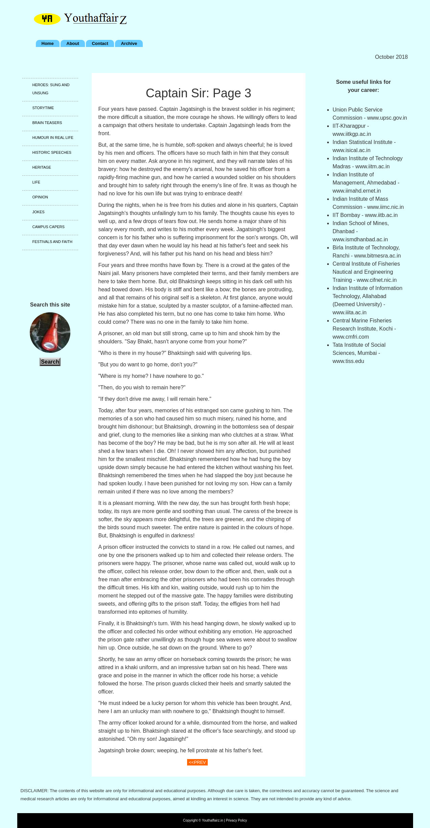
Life (36, 182)
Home (48, 43)
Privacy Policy (236, 820)
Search (50, 362)
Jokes (38, 212)
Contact (100, 43)
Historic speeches (51, 152)
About (72, 43)
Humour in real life (52, 138)
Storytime (43, 108)
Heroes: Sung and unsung (51, 89)
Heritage (41, 167)
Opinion (40, 197)
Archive (129, 43)
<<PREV (197, 762)
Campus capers (48, 227)
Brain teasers (47, 123)
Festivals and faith (52, 242)
